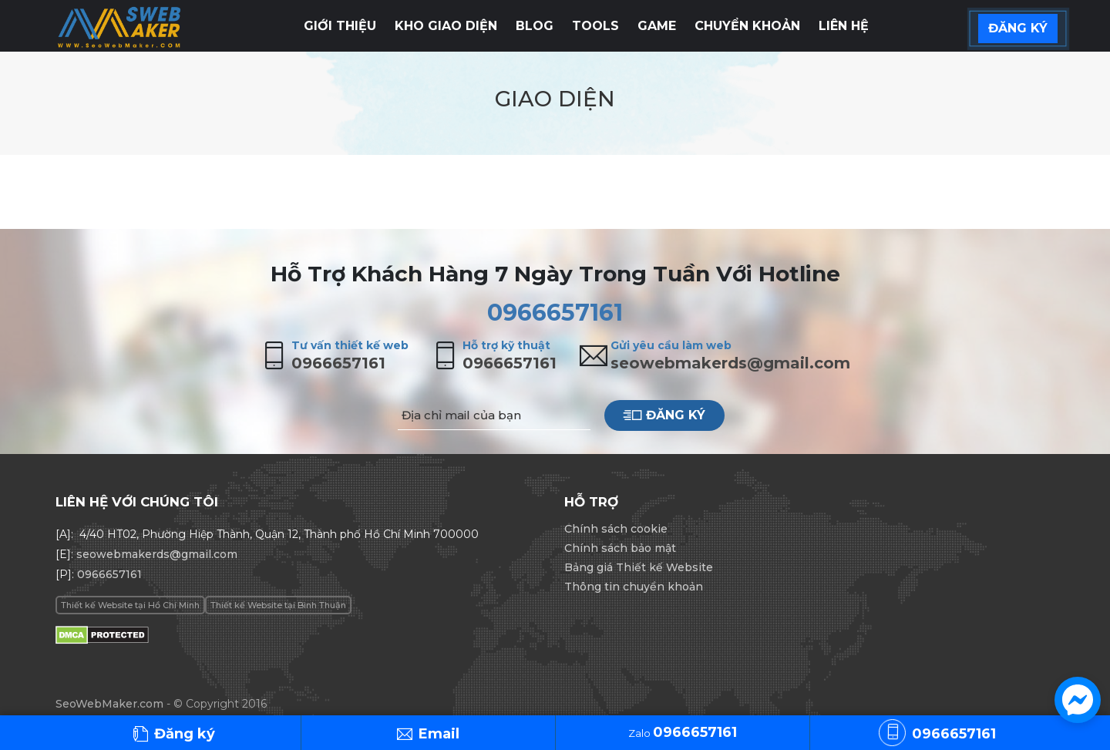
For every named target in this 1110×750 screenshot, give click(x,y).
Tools (595, 25)
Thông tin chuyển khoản (633, 587)
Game (656, 25)
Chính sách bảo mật (620, 548)
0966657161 (555, 312)
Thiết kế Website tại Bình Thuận (278, 605)
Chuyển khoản (747, 25)
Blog (534, 25)
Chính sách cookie (616, 529)
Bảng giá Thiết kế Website (638, 567)
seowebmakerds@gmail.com (730, 363)
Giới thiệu (340, 25)
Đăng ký (664, 415)
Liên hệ (844, 25)
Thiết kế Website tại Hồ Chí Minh (130, 605)
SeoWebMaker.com (109, 704)
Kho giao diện (446, 25)
